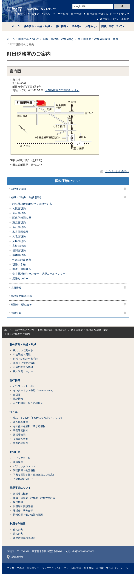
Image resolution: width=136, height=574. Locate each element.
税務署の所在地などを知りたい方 (32, 203)
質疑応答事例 (20, 443)
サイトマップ (121, 13)
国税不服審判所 (21, 269)
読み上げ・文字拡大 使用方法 (63, 13)
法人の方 (18, 533)
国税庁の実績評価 (21, 296)
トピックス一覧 (21, 458)
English (34, 13)
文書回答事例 (20, 438)
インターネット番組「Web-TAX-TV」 (33, 390)
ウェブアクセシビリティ (55, 568)
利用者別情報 (18, 523)
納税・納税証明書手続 (25, 358)
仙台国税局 (19, 213)
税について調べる (23, 350)
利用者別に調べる (97, 13)
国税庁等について (28, 39)
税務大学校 (19, 264)
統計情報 (18, 398)
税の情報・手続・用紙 (23, 344)
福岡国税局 (19, 250)
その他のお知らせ (23, 479)
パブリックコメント (24, 466)
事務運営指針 (20, 430)
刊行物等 (15, 380)
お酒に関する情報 (23, 367)
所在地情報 (15, 557)
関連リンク (33, 568)
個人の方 (18, 529)
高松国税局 (19, 245)
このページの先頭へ (117, 171)
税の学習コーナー (23, 371)
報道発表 (18, 462)
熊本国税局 (19, 255)
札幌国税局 (19, 208)
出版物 (17, 394)
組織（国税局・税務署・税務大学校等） (35, 498)
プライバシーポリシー (118, 568)
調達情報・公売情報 (24, 470)
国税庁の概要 (19, 189)
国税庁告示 (19, 434)
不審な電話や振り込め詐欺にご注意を (34, 474)
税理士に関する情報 (24, 363)
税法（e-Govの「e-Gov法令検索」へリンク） (38, 418)
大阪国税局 (19, 236)
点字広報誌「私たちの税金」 (29, 403)
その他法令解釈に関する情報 (29, 426)
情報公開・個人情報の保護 (28, 514)
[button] (38, 26)
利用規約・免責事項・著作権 (87, 568)
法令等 (14, 412)
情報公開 (16, 313)
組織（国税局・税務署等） (59, 39)
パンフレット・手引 (24, 386)
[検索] (93, 6)
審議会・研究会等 (21, 304)
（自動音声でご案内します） (62, 90)
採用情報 (16, 287)
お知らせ (15, 452)
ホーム (16, 26)
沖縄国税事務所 (21, 259)
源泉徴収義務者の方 (24, 538)
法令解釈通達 (20, 422)
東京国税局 (84, 39)
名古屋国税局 (20, 231)
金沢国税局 (19, 227)
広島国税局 (19, 241)
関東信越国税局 (21, 217)
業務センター (20, 278)
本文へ (21, 13)
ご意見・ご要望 (15, 568)
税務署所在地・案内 (106, 39)
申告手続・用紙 (21, 354)
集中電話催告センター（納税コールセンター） (40, 273)
